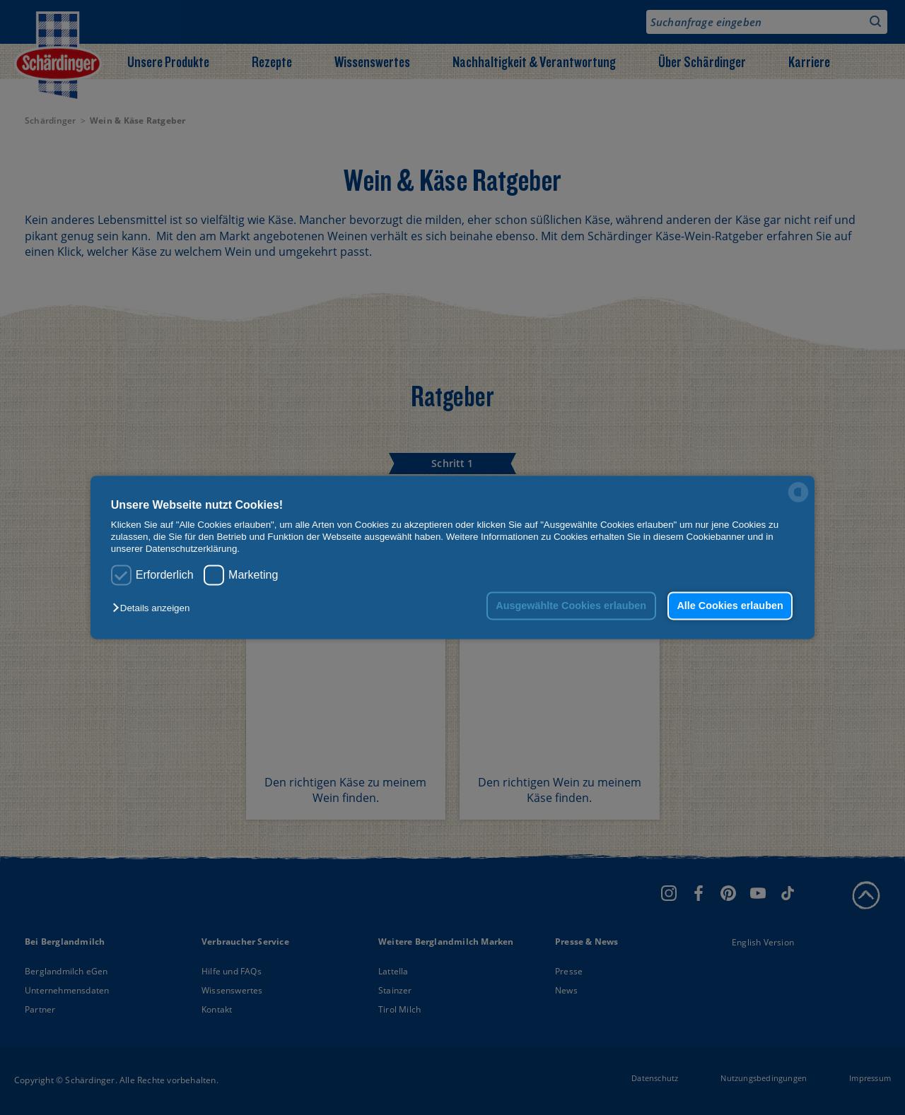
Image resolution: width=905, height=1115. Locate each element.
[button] (154, 608)
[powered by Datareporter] (798, 501)
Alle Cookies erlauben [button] (730, 605)
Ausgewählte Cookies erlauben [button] (571, 605)
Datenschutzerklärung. (193, 549)
